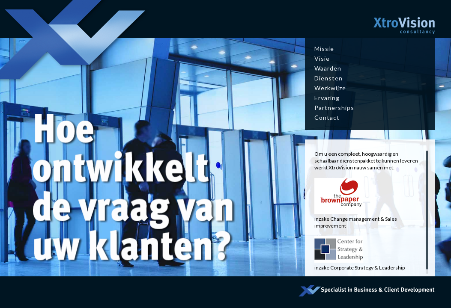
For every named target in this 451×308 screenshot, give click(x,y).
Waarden (327, 68)
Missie (324, 48)
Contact (327, 117)
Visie (322, 58)
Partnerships (334, 107)
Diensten (328, 78)
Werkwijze (330, 88)
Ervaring (327, 97)
